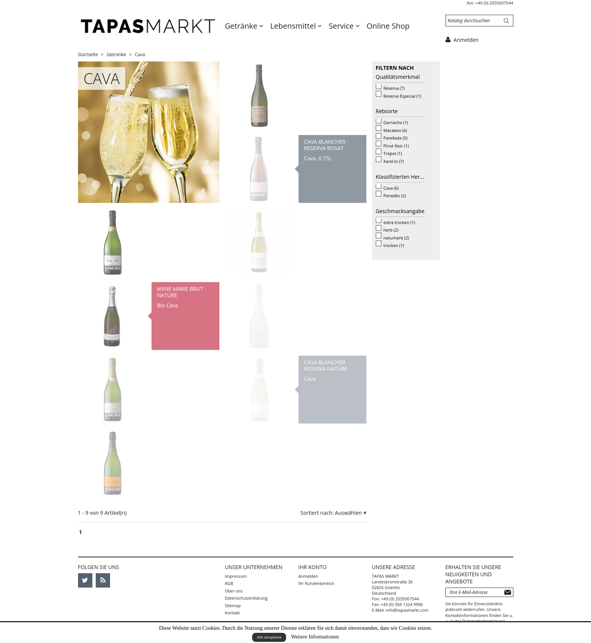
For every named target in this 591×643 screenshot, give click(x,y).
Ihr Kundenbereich (316, 583)
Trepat (392, 153)
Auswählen (349, 512)
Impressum (236, 576)
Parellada (395, 138)
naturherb (396, 238)
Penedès (394, 195)
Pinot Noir (396, 146)
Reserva (393, 88)
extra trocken (399, 222)
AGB (229, 583)
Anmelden (308, 576)
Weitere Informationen (315, 637)
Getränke (242, 26)
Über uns (234, 591)
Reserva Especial (402, 96)
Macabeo (395, 130)
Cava (390, 188)
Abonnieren (507, 592)
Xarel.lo (393, 161)
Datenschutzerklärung (246, 598)
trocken (393, 245)
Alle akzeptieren (269, 637)
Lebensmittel (294, 26)
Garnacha (395, 122)
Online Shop (388, 26)
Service (342, 26)
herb (390, 230)
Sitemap (233, 605)
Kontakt (232, 612)
